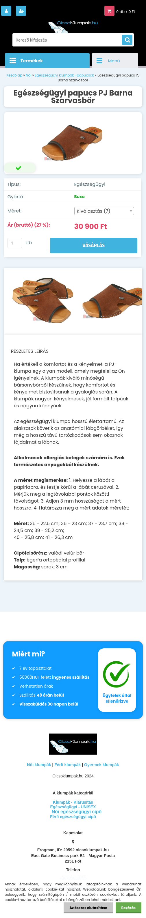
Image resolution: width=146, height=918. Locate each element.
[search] (127, 40)
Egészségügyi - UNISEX (73, 807)
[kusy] (15, 243)
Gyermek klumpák (101, 764)
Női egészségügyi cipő (76, 811)
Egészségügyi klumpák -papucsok (64, 75)
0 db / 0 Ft (125, 11)
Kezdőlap (14, 75)
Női (28, 75)
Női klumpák (39, 764)
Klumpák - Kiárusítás (73, 802)
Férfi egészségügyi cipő (73, 816)
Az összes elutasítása (88, 907)
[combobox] (104, 211)
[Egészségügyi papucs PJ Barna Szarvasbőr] (73, 143)
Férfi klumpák (67, 764)
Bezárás (128, 907)
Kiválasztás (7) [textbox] (93, 211)
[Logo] (73, 25)
